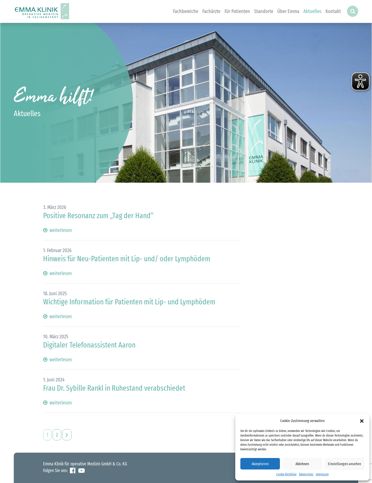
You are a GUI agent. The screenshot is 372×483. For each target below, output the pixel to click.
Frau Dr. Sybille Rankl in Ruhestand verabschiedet (114, 388)
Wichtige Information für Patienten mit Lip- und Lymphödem (129, 301)
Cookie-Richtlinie (286, 474)
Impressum (322, 474)
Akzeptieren (260, 464)
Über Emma (288, 11)
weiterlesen (57, 230)
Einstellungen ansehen (344, 464)
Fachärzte (211, 11)
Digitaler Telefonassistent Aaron (89, 345)
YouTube (81, 470)
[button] (361, 420)
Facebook (72, 470)
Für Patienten (237, 11)
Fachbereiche (185, 11)
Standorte (263, 11)
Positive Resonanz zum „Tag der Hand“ (98, 215)
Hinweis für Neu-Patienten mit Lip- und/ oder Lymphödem (126, 258)
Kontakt (333, 11)
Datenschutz (306, 474)
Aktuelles (312, 11)
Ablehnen (302, 464)
